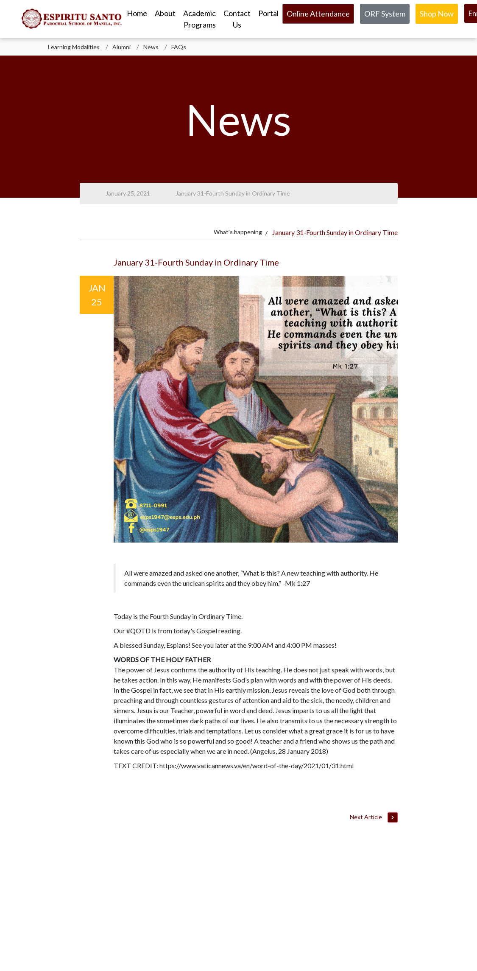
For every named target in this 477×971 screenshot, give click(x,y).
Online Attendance (318, 13)
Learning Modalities (74, 46)
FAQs (178, 46)
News (151, 46)
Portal (268, 13)
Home (137, 13)
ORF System (384, 13)
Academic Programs (199, 18)
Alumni (121, 46)
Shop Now (437, 13)
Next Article (373, 817)
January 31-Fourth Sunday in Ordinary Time (233, 193)
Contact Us (237, 18)
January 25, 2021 (128, 193)
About (165, 13)
